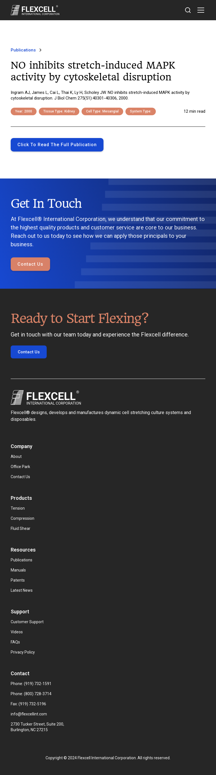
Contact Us (30, 264)
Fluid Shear (20, 528)
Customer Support (27, 622)
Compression (22, 518)
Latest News (22, 590)
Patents (18, 580)
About (16, 456)
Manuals (18, 570)
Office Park (20, 466)
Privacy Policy (23, 652)
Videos (17, 632)
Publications (21, 560)
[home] (35, 10)
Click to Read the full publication (57, 144)
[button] (199, 10)
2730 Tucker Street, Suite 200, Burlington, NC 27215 (38, 727)
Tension (18, 508)
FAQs (15, 642)
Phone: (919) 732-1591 (31, 683)
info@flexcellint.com (29, 714)
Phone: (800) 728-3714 (31, 694)
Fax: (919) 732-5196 (28, 704)
